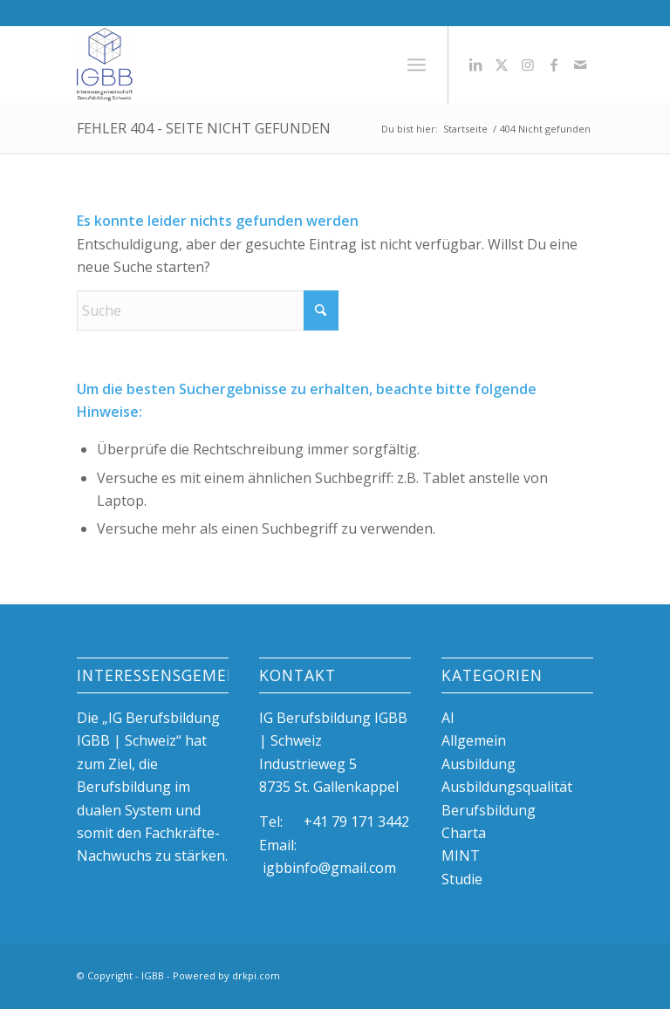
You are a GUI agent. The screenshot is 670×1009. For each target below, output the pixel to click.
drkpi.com (256, 975)
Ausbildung (478, 764)
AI (448, 717)
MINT (460, 855)
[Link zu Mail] (580, 64)
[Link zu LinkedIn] (475, 64)
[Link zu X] (502, 64)
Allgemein (473, 740)
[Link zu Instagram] (528, 64)
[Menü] (416, 64)
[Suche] (207, 310)
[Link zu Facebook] (554, 64)
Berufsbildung (488, 810)
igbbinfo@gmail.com (329, 867)
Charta (463, 832)
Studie (461, 879)
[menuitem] (416, 64)
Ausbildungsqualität (506, 786)
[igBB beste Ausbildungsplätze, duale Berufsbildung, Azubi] (105, 64)
